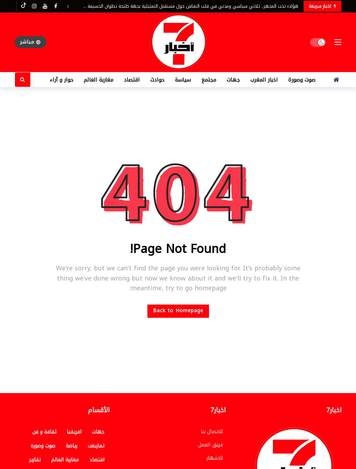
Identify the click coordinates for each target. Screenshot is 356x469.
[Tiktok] (23, 6)
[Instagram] (34, 6)
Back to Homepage (178, 310)
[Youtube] (45, 6)
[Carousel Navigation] (61, 6)
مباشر (30, 42)
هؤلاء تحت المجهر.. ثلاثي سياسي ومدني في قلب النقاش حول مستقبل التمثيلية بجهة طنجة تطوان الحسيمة (193, 6)
